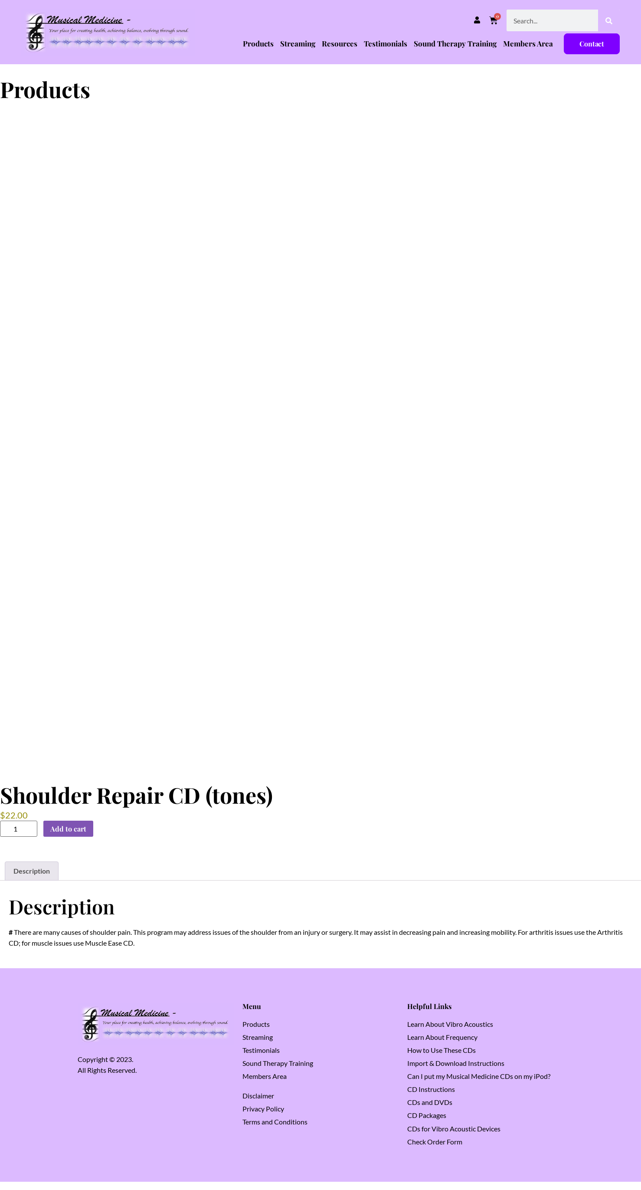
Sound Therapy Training (455, 43)
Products (258, 43)
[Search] (609, 20)
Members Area (528, 43)
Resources (339, 43)
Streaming (297, 43)
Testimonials (385, 43)
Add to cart (68, 837)
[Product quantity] (18, 837)
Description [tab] (31, 879)
